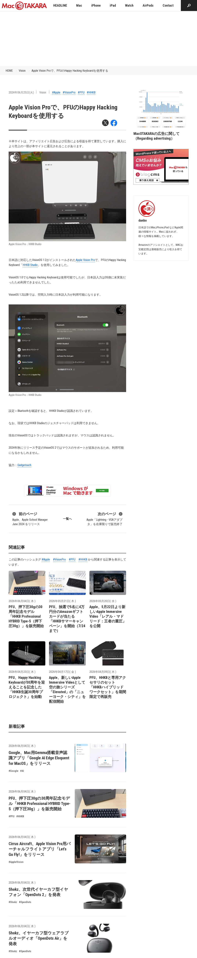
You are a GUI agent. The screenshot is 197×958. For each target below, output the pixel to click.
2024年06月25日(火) (21, 92)
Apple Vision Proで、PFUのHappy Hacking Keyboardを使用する (70, 70)
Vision (22, 70)
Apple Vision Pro (85, 260)
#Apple (56, 92)
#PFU (81, 92)
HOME (9, 70)
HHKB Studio (30, 265)
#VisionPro (69, 92)
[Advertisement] (99, 38)
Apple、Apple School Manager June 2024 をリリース (30, 518)
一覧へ (67, 519)
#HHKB (91, 92)
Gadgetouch (24, 465)
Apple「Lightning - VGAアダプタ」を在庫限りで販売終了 (104, 518)
